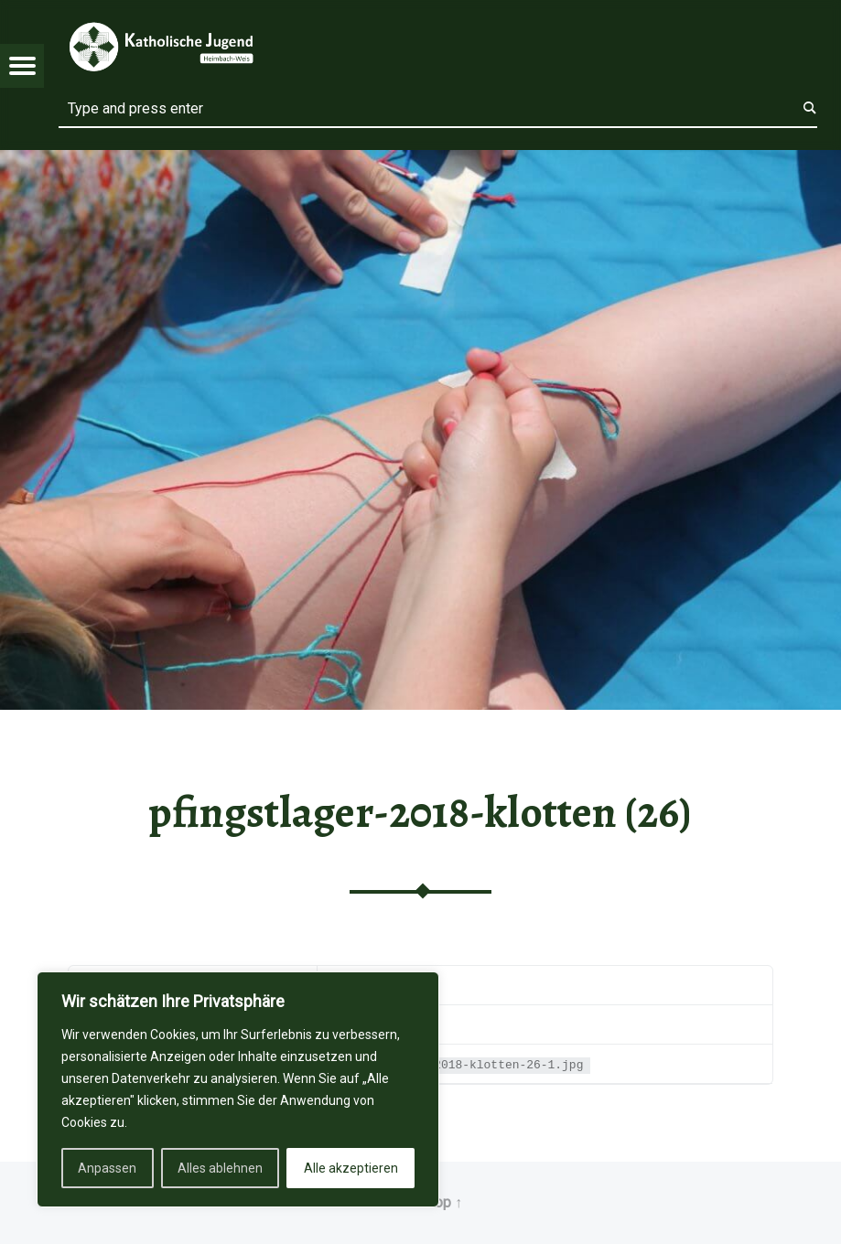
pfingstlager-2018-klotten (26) (420, 812)
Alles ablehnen (220, 1168)
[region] (238, 1089)
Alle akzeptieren (351, 1168)
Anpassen (107, 1168)
